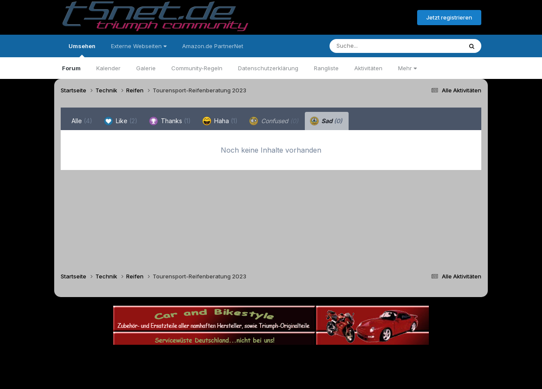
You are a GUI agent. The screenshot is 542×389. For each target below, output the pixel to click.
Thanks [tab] (170, 121)
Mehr (407, 68)
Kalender (108, 68)
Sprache (187, 358)
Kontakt (326, 358)
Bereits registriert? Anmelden (363, 17)
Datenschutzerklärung (268, 68)
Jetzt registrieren (449, 17)
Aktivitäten (368, 68)
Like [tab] (120, 121)
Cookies (357, 358)
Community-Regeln (196, 68)
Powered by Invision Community (271, 376)
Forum (71, 68)
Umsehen (82, 49)
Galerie (146, 68)
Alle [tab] (82, 120)
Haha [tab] (220, 121)
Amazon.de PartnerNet (212, 45)
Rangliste (326, 68)
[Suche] (378, 46)
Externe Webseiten (139, 45)
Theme (223, 358)
